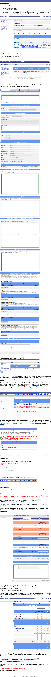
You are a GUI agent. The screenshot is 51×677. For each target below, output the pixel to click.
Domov (2, 0)
